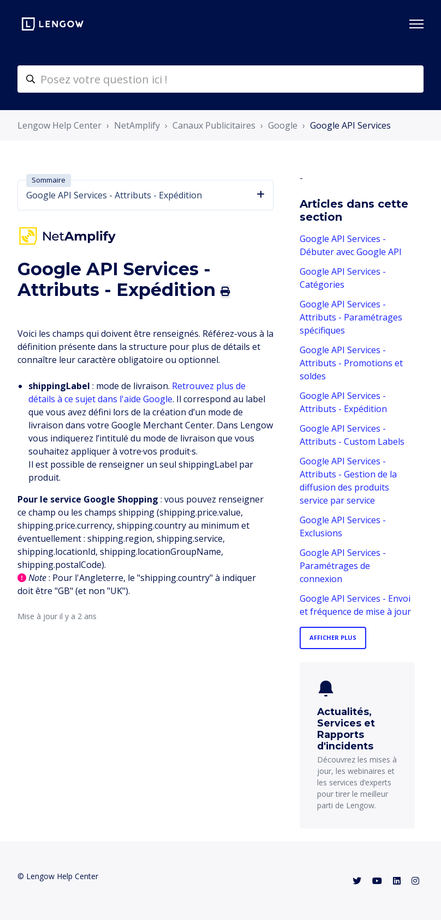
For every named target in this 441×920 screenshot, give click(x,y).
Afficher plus (332, 637)
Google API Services (350, 125)
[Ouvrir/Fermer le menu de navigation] (416, 24)
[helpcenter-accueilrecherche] (220, 79)
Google (282, 125)
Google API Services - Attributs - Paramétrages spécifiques (351, 317)
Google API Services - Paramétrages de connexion (343, 566)
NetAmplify (137, 125)
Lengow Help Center (59, 125)
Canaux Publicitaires (213, 125)
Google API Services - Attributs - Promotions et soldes (351, 363)
